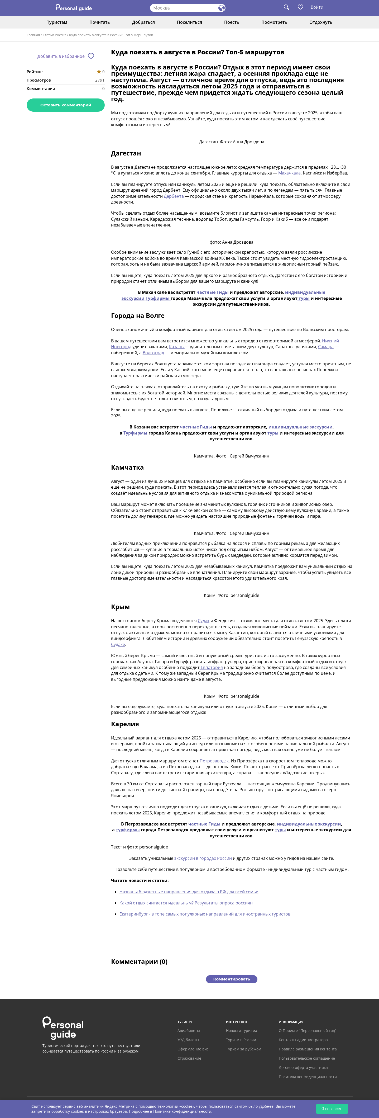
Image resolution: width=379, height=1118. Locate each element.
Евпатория (211, 667)
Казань (177, 347)
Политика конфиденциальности (308, 1076)
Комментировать (231, 979)
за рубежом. (129, 1051)
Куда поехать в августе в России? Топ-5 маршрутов (111, 34)
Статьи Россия (54, 34)
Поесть (231, 22)
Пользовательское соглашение (307, 1058)
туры (304, 298)
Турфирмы (158, 298)
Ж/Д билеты (188, 1039)
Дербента (174, 196)
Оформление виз (193, 1048)
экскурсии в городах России (203, 858)
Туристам (57, 22)
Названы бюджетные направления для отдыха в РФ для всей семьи (188, 892)
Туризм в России (241, 1039)
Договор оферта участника (303, 1067)
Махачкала (289, 173)
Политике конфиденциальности (182, 1111)
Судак (203, 621)
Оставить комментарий (65, 104)
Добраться (143, 22)
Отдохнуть (320, 22)
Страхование (189, 1058)
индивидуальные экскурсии (300, 427)
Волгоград (153, 353)
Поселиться (189, 22)
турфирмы (128, 830)
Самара (326, 347)
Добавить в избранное (61, 56)
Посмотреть (274, 22)
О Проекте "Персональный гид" (308, 1030)
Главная (33, 34)
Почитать (99, 22)
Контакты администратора (303, 1039)
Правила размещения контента (308, 1048)
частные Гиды (213, 292)
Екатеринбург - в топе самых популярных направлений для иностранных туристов (204, 914)
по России (104, 1051)
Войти (317, 7)
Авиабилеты (188, 1030)
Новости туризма (241, 1030)
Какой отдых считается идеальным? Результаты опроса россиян (186, 903)
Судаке (118, 644)
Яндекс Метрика (120, 1106)
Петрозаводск (214, 761)
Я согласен (332, 1108)
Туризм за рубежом (243, 1048)
